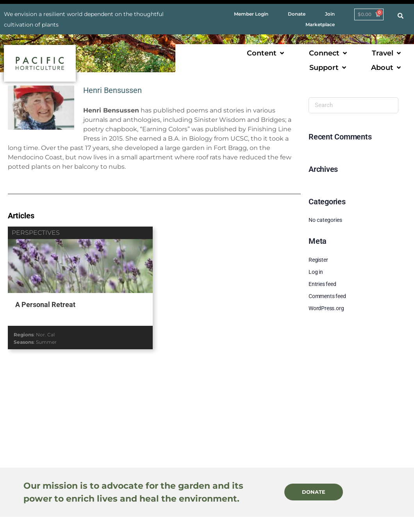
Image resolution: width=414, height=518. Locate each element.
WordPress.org (326, 308)
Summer (46, 342)
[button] (266, 53)
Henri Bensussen (112, 90)
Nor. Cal (45, 335)
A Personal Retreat (45, 304)
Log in (316, 272)
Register (318, 260)
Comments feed (327, 296)
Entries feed (322, 284)
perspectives (36, 232)
